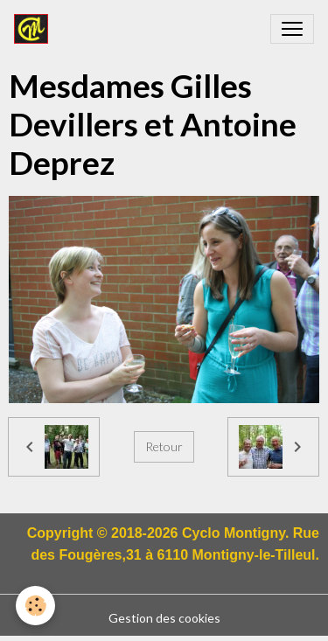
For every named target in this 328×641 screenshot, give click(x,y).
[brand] (34, 29)
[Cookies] (35, 605)
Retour (164, 446)
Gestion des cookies (164, 617)
